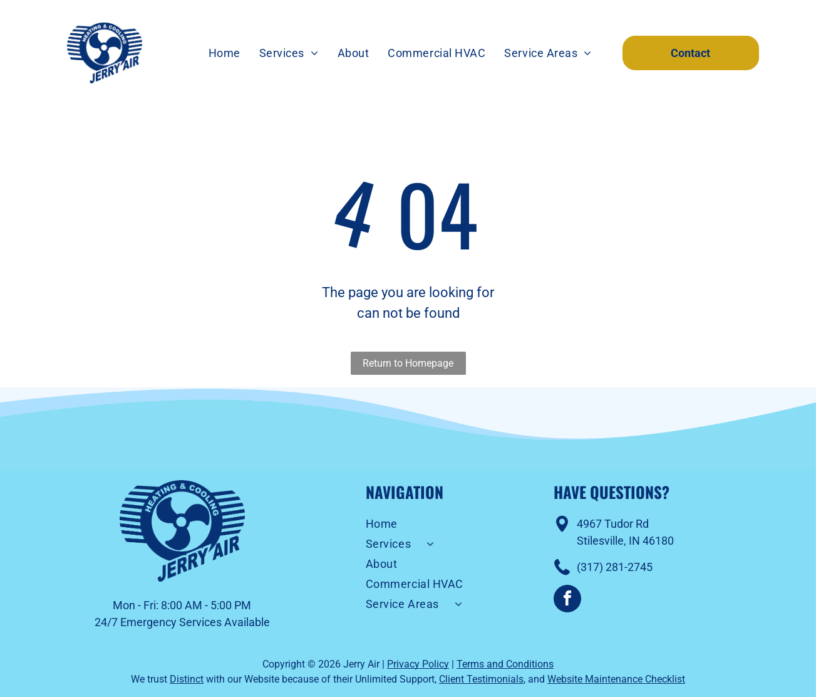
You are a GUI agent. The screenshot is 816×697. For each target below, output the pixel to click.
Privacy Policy (418, 664)
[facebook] (567, 600)
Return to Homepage (408, 363)
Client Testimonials (481, 679)
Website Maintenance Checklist (616, 679)
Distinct (187, 679)
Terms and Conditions (505, 664)
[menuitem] (224, 53)
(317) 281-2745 (615, 567)
